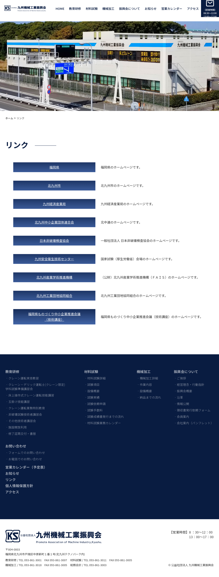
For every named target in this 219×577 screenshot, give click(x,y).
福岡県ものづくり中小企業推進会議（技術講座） (54, 317)
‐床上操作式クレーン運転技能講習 (29, 393)
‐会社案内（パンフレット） (194, 420)
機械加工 (144, 369)
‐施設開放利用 (16, 425)
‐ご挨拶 (180, 376)
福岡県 (54, 167)
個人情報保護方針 (19, 483)
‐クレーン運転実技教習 (22, 376)
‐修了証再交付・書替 (20, 431)
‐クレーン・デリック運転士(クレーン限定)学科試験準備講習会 (35, 384)
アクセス (193, 8)
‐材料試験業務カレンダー (102, 420)
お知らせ (151, 8)
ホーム (9, 118)
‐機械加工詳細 (147, 376)
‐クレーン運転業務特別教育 (25, 405)
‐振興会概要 (183, 388)
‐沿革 (178, 395)
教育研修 (12, 369)
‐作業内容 (144, 382)
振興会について (129, 8)
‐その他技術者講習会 (20, 418)
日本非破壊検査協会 (54, 240)
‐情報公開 (181, 401)
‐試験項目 (92, 382)
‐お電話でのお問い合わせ (23, 456)
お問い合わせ (15, 443)
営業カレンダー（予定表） (26, 464)
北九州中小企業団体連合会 (54, 222)
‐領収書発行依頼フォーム (192, 407)
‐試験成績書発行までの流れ (104, 414)
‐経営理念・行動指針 (189, 382)
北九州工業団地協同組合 (54, 295)
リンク (10, 477)
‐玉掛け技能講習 (17, 399)
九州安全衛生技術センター (54, 259)
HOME (60, 8)
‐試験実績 (92, 395)
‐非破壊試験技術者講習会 (23, 412)
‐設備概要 (92, 388)
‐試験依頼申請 (95, 401)
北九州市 (54, 185)
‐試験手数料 (93, 407)
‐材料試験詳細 (95, 376)
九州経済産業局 (54, 204)
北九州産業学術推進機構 (54, 277)
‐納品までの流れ (149, 395)
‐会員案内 (181, 414)
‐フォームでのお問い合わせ (25, 450)
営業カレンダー (171, 8)
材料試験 (91, 369)
